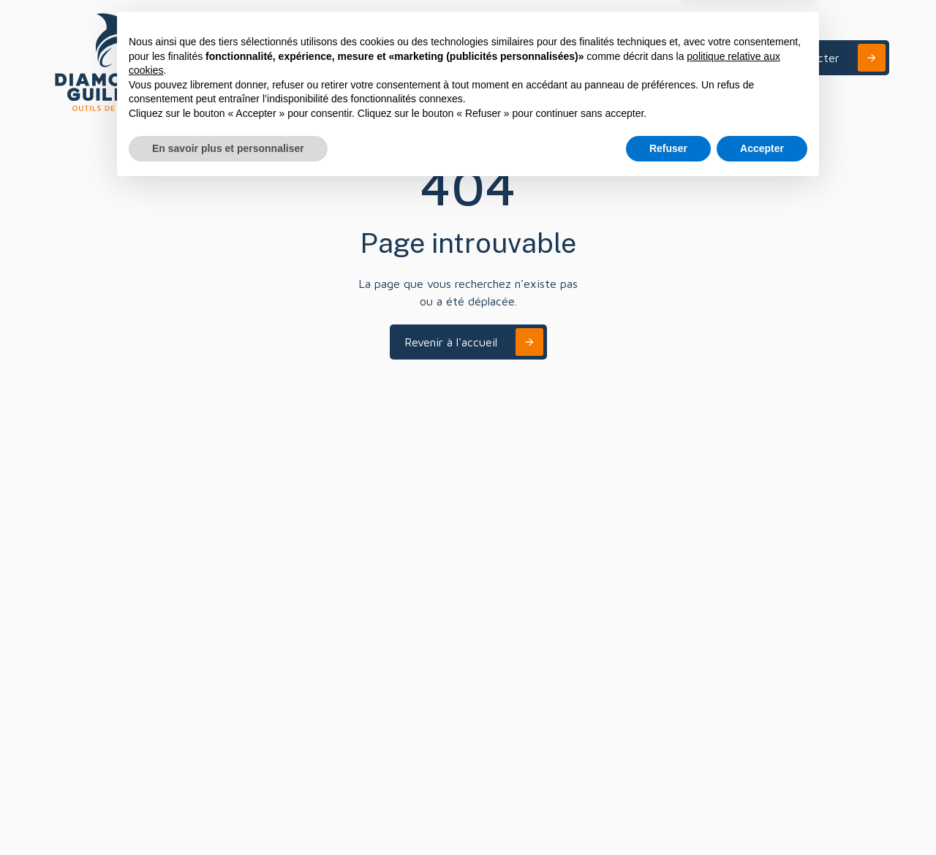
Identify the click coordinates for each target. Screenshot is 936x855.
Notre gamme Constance (79, 641)
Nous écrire (644, 543)
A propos (696, 57)
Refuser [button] (668, 815)
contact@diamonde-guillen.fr (686, 566)
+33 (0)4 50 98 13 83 (521, 604)
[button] (610, 57)
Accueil (63, 482)
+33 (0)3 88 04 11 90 (382, 604)
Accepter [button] (762, 815)
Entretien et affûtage (98, 610)
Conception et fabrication (80, 580)
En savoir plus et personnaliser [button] (228, 815)
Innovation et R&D (90, 550)
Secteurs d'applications (101, 527)
